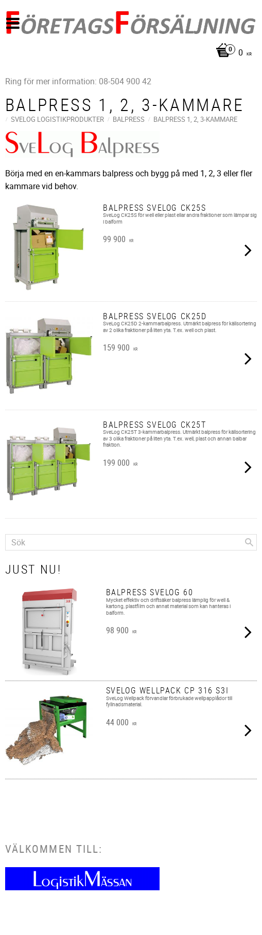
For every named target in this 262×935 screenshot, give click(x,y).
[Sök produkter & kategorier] (131, 542)
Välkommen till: (53, 848)
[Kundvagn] (128, 53)
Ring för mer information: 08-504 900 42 (78, 81)
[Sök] (249, 542)
